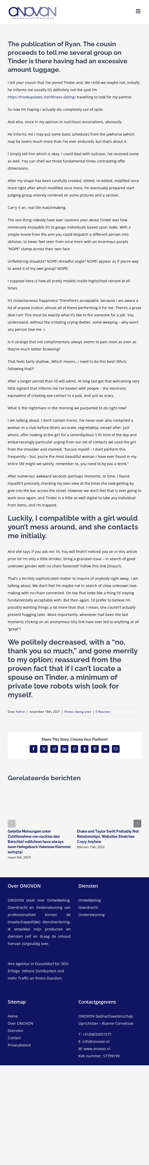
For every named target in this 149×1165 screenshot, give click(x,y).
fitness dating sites (77, 711)
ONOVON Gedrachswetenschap (105, 1016)
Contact (14, 1037)
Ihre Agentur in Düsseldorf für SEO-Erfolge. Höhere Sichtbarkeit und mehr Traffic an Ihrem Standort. (38, 971)
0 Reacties (103, 711)
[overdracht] (109, 911)
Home (13, 1016)
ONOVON (16, 900)
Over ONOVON (20, 1023)
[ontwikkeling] (109, 900)
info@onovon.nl (96, 1041)
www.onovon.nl (97, 1048)
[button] (11, 823)
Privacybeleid (19, 1045)
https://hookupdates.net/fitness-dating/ (42, 97)
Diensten (15, 1030)
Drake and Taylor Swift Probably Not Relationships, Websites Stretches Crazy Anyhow (108, 836)
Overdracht (88, 907)
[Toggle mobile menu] (138, 11)
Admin (20, 711)
